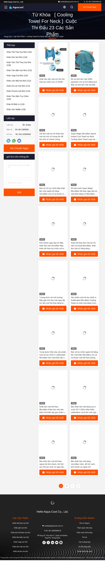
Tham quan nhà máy (84, 529)
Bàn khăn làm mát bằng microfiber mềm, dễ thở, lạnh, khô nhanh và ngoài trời (83, 465)
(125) (17, 76)
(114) (18, 86)
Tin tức (84, 538)
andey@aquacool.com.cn (68, 2)
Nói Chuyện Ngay (89, 7)
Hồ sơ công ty (84, 524)
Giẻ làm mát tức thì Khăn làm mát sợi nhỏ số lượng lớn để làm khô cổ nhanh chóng (51, 136)
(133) (19, 70)
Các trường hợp (84, 543)
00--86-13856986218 (92, 2)
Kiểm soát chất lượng (84, 533)
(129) (19, 63)
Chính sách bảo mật (84, 552)
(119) (15, 104)
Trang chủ (8, 36)
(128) (18, 97)
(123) (18, 91)
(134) (17, 57)
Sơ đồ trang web (85, 547)
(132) (19, 52)
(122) (19, 81)
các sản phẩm (19, 36)
